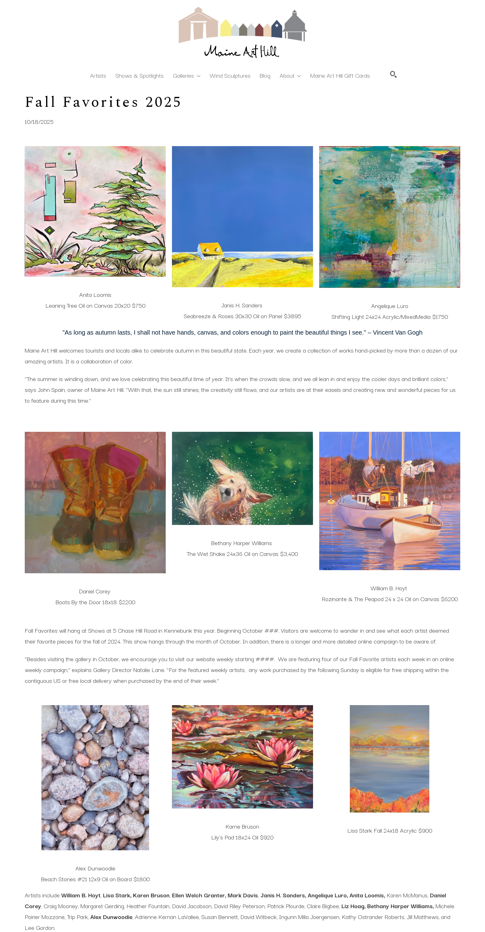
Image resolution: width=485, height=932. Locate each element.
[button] (186, 75)
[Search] (393, 74)
